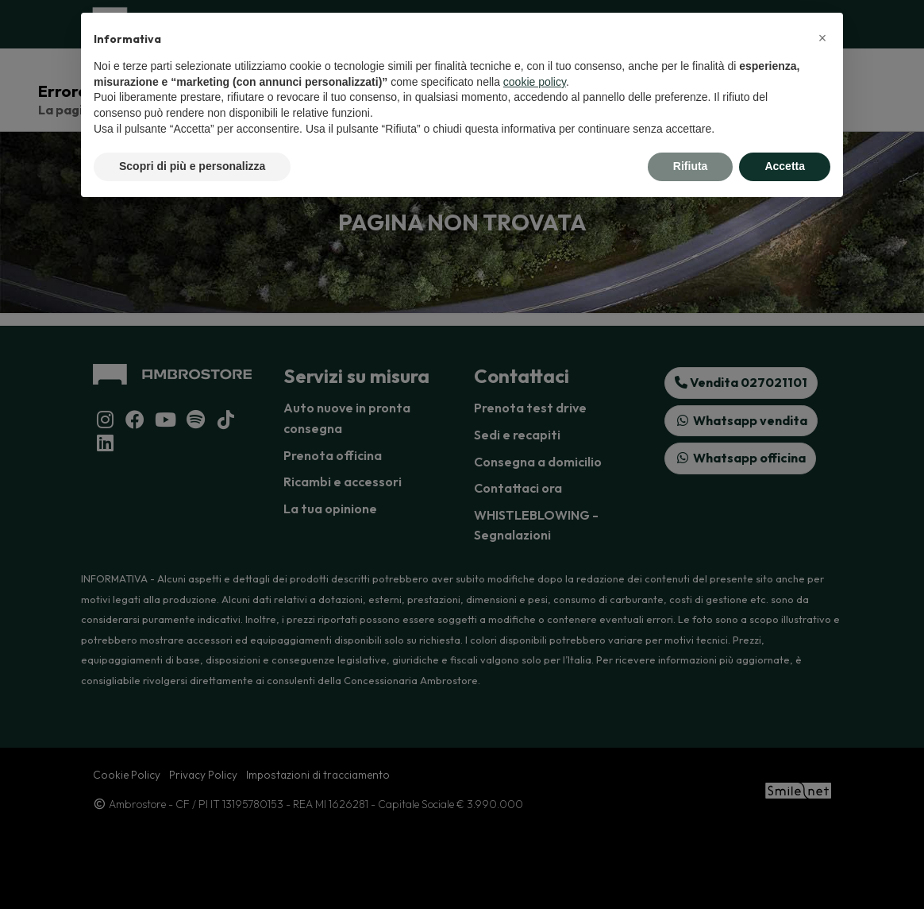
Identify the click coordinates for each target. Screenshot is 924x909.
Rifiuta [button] (690, 166)
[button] (822, 38)
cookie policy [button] (534, 81)
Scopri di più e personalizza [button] (192, 166)
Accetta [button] (784, 166)
